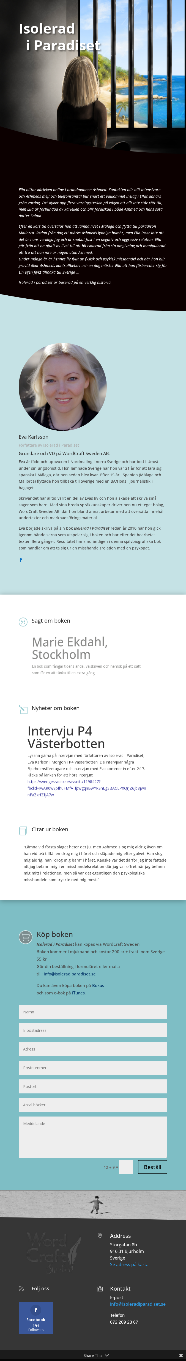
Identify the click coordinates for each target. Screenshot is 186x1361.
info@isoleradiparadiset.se (70, 974)
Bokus (98, 985)
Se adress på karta (129, 1264)
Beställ (152, 1167)
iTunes (78, 993)
